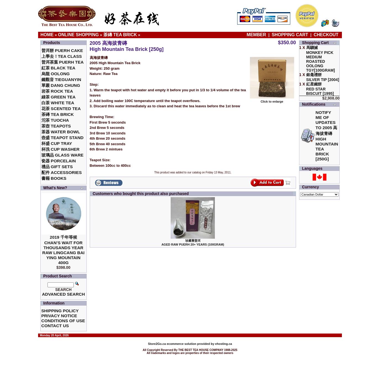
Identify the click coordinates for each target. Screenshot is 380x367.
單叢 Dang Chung (60, 85)
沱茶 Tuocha (55, 120)
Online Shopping (78, 34)
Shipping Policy (60, 310)
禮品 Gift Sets (57, 166)
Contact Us (55, 325)
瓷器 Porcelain (58, 160)
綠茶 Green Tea (58, 97)
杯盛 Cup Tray (56, 143)
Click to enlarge (272, 100)
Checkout (326, 34)
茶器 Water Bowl (60, 131)
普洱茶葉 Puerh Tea (62, 62)
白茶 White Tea (57, 102)
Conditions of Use (63, 320)
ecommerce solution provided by (181, 343)
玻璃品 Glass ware (62, 155)
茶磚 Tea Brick (120, 34)
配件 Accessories (61, 172)
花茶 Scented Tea (61, 108)
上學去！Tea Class (61, 56)
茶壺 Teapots (56, 126)
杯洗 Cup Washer (60, 149)
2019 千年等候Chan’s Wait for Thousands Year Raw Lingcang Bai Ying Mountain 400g (63, 250)
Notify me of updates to (327, 135)
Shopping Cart (290, 34)
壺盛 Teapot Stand (62, 137)
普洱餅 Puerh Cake (62, 50)
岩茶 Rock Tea (57, 91)
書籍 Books (54, 178)
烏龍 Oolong (55, 73)
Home (47, 34)
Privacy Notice (59, 315)
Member (257, 34)
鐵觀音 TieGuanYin (61, 79)
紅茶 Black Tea (58, 68)
